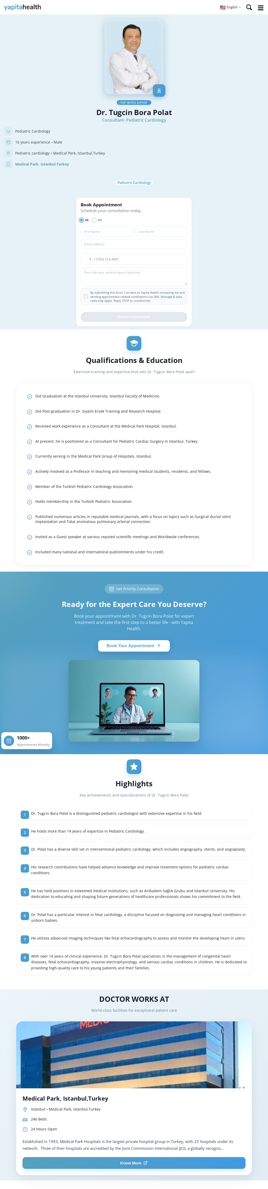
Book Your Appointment (134, 646)
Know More (134, 1163)
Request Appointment (134, 317)
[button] (230, 7)
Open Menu (261, 8)
